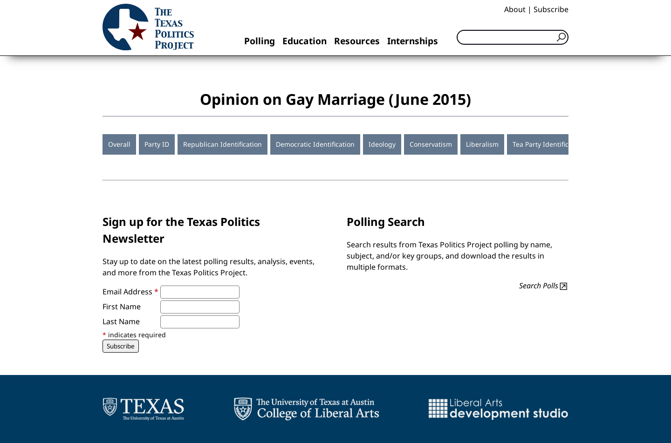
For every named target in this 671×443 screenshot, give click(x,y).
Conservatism (431, 144)
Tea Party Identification (548, 144)
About (515, 9)
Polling (259, 40)
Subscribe (551, 9)
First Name (122, 306)
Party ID (156, 144)
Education (304, 40)
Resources (357, 40)
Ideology (382, 144)
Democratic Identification (315, 144)
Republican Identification (222, 144)
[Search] (512, 37)
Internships (412, 40)
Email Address (130, 291)
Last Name (121, 321)
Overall (119, 144)
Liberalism (482, 144)
